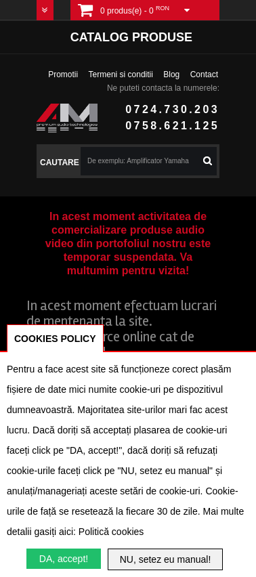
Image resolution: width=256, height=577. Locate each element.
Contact (204, 74)
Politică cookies (111, 531)
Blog (171, 74)
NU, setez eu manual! (165, 559)
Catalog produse (131, 37)
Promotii (63, 74)
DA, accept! (63, 558)
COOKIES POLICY (55, 338)
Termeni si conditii (121, 74)
